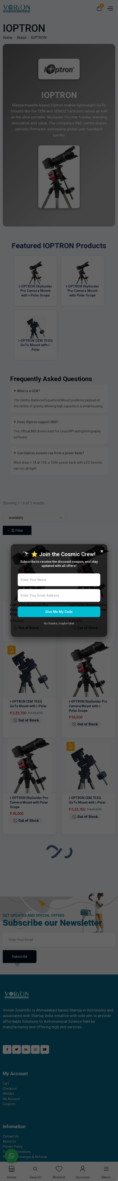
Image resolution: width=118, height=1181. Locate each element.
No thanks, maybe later (59, 623)
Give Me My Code (59, 612)
